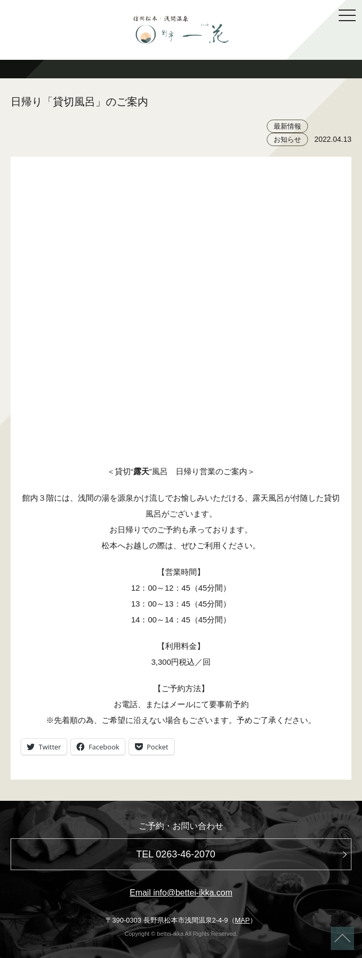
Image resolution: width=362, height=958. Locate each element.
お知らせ (287, 139)
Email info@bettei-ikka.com (181, 892)
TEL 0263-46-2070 (175, 854)
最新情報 (287, 126)
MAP (242, 920)
